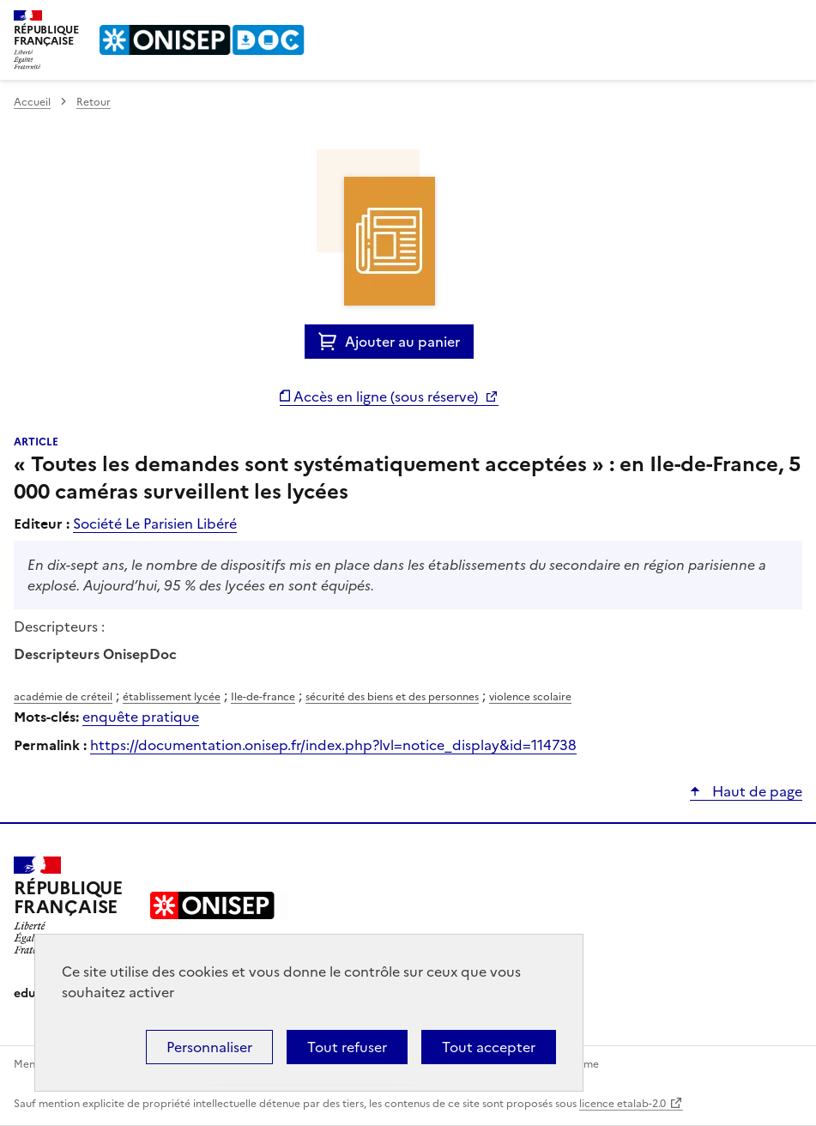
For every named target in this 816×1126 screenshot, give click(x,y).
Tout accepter (488, 1047)
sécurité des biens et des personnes (392, 697)
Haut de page (755, 791)
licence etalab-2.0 (622, 1103)
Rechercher (757, 20)
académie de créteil (63, 697)
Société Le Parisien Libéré (155, 523)
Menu (792, 20)
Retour (93, 102)
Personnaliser (209, 1047)
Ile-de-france (263, 697)
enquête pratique (140, 716)
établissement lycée (172, 697)
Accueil (32, 102)
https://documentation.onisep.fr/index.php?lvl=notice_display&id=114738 (333, 745)
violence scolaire (530, 697)
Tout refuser (347, 1047)
